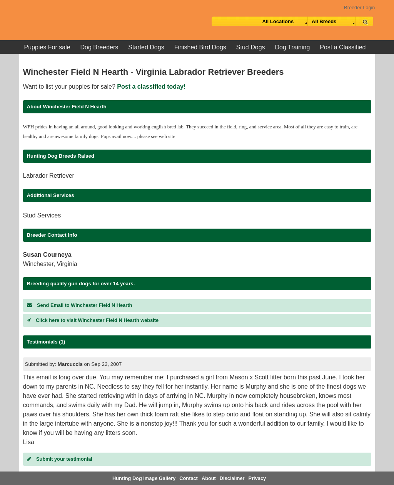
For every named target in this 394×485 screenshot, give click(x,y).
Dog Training (292, 47)
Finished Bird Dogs (200, 47)
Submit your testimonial (59, 459)
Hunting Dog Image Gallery (143, 478)
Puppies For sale (47, 47)
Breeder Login (359, 7)
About (209, 478)
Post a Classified (343, 47)
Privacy (257, 478)
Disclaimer (232, 478)
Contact (188, 478)
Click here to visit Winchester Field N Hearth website (93, 320)
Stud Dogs (250, 47)
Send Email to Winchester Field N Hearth (79, 305)
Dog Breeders (99, 47)
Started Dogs (146, 47)
